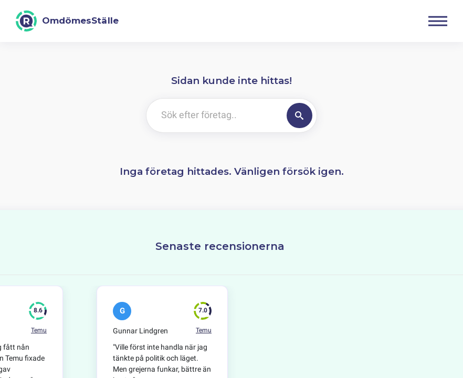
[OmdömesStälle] (67, 21)
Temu (39, 330)
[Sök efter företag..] (214, 115)
